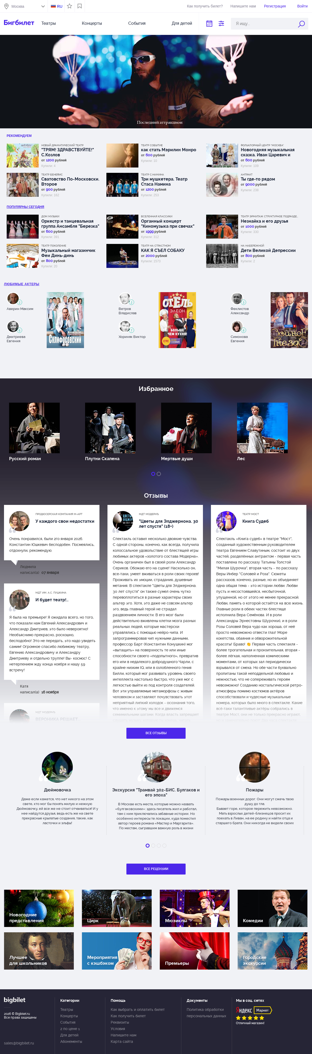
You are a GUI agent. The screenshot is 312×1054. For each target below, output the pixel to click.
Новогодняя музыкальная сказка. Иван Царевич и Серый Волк (268, 152)
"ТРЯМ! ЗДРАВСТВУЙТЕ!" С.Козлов (67, 152)
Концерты (92, 23)
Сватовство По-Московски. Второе (70, 182)
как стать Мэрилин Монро (168, 149)
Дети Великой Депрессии (268, 250)
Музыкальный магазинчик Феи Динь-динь (68, 253)
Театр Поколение (53, 245)
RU (59, 6)
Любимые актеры (21, 284)
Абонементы (71, 1041)
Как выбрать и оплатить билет (138, 1009)
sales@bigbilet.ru (19, 1043)
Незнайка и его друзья (264, 221)
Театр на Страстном (156, 245)
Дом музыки (50, 216)
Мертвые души (177, 458)
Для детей (182, 23)
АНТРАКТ (247, 174)
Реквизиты (120, 1022)
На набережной (252, 245)
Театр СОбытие (152, 145)
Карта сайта (122, 1041)
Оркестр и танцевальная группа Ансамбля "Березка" (70, 224)
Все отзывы (156, 733)
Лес (241, 458)
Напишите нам (243, 6)
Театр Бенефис (52, 174)
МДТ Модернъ (149, 514)
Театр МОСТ (250, 514)
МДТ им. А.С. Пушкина (50, 592)
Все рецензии (156, 869)
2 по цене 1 (70, 1029)
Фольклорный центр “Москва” (262, 145)
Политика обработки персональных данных (206, 1012)
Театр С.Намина (152, 174)
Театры (48, 23)
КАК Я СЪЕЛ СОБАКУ (163, 250)
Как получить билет (128, 1016)
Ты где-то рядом (258, 179)
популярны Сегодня (25, 207)
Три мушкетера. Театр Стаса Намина (164, 182)
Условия (118, 1029)
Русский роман (25, 458)
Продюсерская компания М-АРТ (58, 514)
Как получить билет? (205, 6)
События (137, 23)
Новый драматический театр (62, 145)
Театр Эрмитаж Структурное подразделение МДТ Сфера (270, 216)
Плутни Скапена (102, 458)
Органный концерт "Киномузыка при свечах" (167, 224)
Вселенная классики (156, 216)
